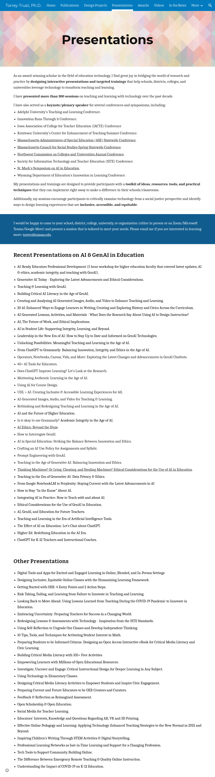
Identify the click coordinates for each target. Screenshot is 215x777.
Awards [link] (143, 5)
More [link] (195, 5)
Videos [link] (159, 5)
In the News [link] (177, 5)
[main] (107, 39)
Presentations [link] (122, 5)
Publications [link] (70, 5)
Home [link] (51, 5)
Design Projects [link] (95, 5)
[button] (210, 5)
